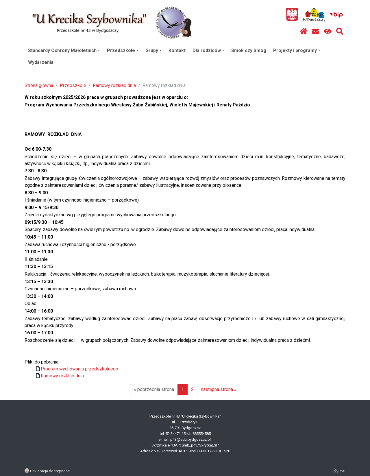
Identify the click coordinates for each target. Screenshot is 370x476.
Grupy (153, 50)
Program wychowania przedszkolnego (79, 369)
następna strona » (218, 389)
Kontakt (177, 50)
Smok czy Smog (248, 50)
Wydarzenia (40, 62)
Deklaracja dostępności (50, 470)
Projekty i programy (296, 50)
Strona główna (39, 85)
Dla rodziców (208, 50)
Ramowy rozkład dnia (114, 85)
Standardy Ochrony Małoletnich (64, 50)
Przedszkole (122, 50)
